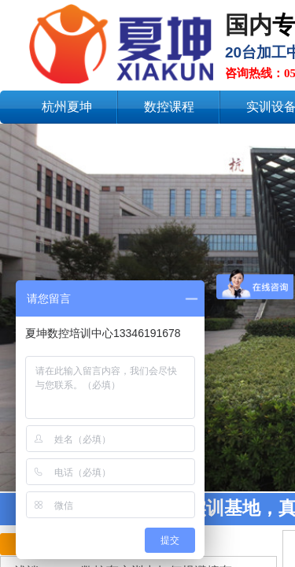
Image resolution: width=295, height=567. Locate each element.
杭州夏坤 (67, 106)
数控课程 (169, 106)
